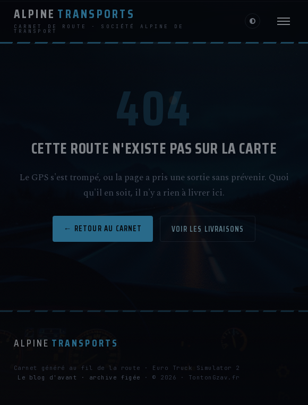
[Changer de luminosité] (252, 21)
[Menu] (283, 21)
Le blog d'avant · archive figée (79, 377)
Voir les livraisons (208, 229)
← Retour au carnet (103, 228)
